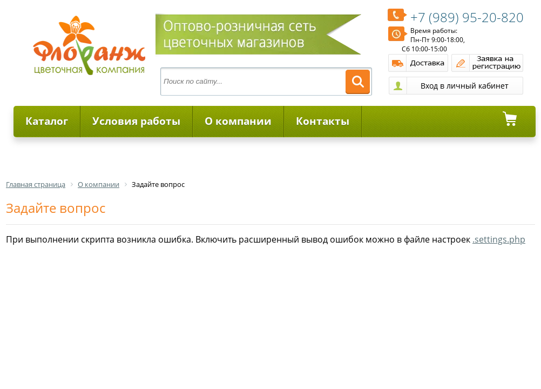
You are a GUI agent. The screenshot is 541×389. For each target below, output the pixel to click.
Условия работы (136, 121)
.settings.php (498, 239)
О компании (238, 121)
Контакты (322, 121)
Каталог (46, 121)
